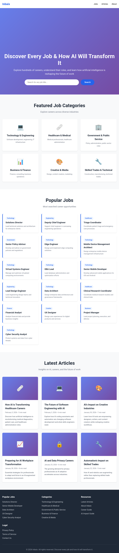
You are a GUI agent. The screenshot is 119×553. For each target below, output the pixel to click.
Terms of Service (9, 534)
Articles (105, 4)
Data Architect (8, 510)
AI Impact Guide (87, 513)
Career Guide (86, 510)
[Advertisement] (59, 35)
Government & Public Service (54, 510)
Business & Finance (50, 513)
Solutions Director (9, 502)
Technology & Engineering (52, 502)
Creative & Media (49, 517)
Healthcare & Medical (50, 506)
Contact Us (7, 538)
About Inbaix (86, 506)
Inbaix (6, 4)
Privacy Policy (8, 530)
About (114, 4)
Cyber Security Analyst (11, 517)
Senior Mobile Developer (12, 506)
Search (87, 82)
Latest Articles (87, 502)
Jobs (96, 4)
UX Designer (7, 513)
